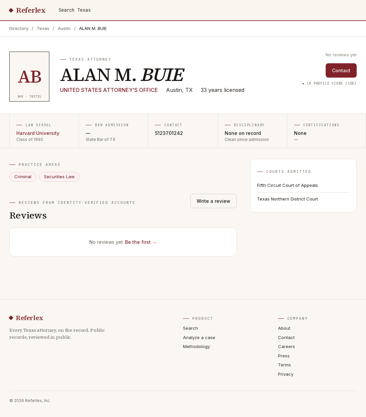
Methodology (196, 346)
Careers (286, 346)
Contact (341, 70)
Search (190, 328)
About (284, 328)
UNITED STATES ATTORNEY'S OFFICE (109, 90)
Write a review (213, 201)
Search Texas (75, 10)
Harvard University (37, 133)
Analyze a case (199, 337)
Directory (18, 28)
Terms (284, 364)
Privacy (285, 374)
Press (284, 355)
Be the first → (141, 242)
